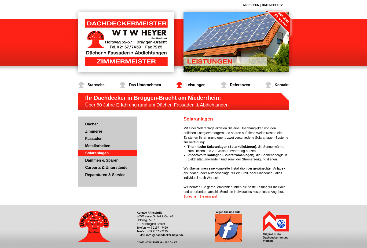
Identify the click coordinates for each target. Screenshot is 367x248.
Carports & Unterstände (106, 168)
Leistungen (196, 85)
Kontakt (282, 85)
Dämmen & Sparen (101, 160)
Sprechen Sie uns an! (200, 196)
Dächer (91, 124)
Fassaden (94, 139)
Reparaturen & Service (105, 175)
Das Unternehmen (145, 85)
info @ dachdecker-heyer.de (165, 235)
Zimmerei (93, 131)
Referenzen (240, 85)
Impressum (251, 5)
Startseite (96, 85)
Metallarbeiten (97, 146)
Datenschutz (272, 5)
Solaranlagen (97, 153)
